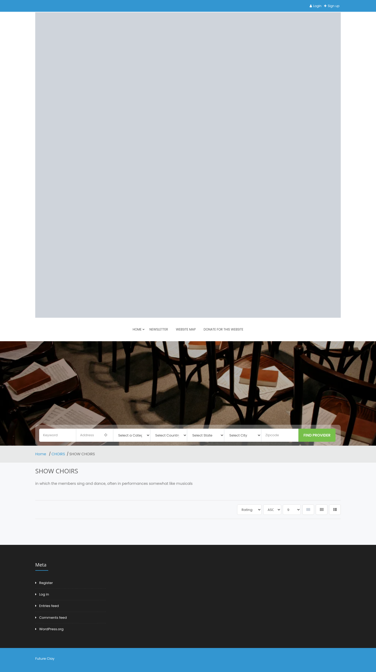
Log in (44, 594)
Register (46, 582)
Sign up (333, 6)
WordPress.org (51, 629)
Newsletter (158, 329)
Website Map (186, 329)
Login (317, 6)
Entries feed (49, 605)
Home (41, 454)
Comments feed (53, 617)
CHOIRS (58, 454)
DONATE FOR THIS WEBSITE (223, 329)
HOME (137, 329)
